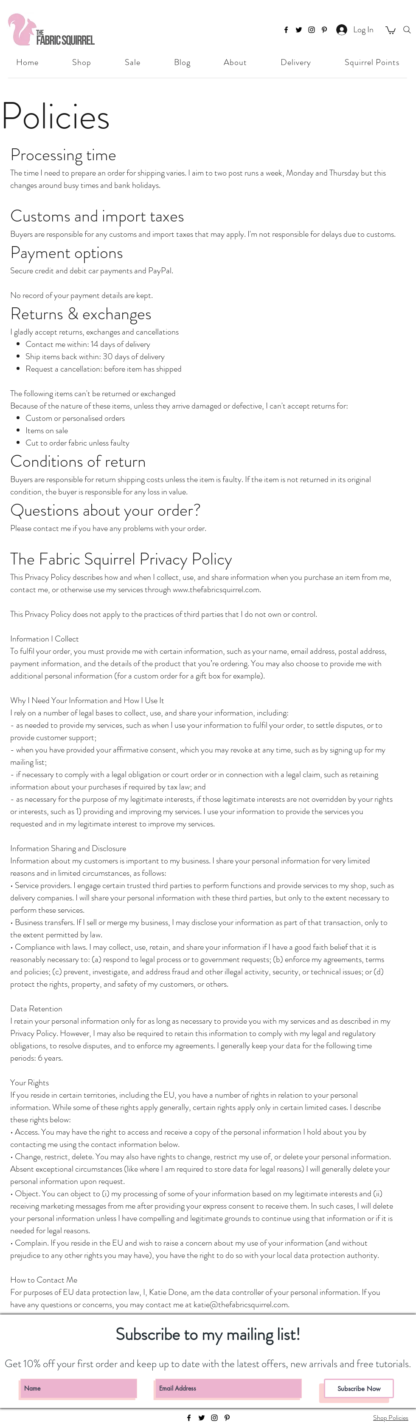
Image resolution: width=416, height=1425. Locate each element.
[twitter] (299, 30)
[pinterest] (324, 30)
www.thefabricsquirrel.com (216, 589)
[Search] (407, 30)
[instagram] (311, 30)
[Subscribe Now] (359, 1388)
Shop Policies (390, 1417)
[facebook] (286, 30)
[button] (390, 30)
